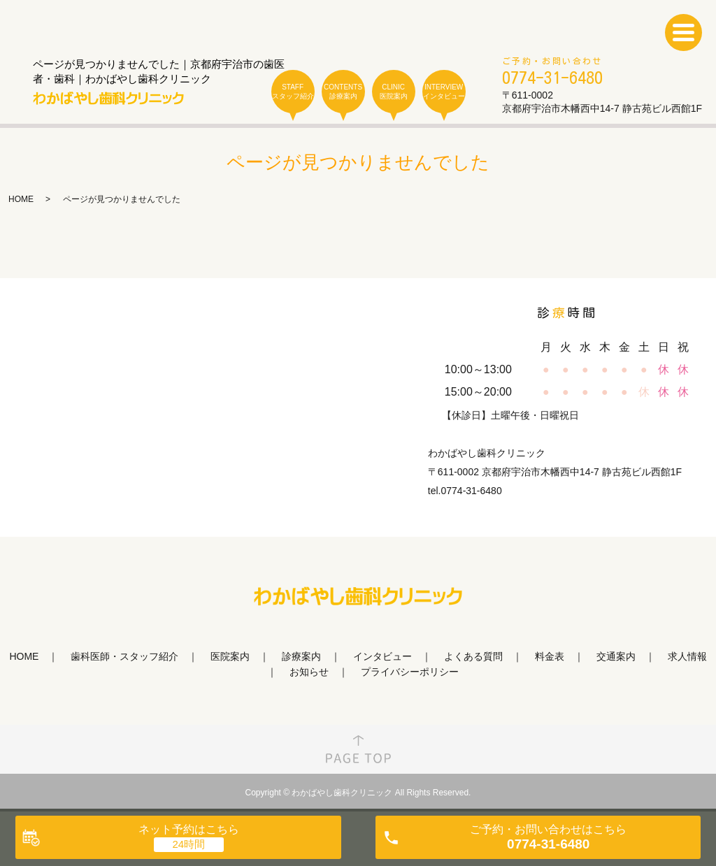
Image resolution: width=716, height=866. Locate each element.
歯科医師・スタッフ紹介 (124, 656)
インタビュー (382, 656)
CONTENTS (343, 92)
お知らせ (309, 671)
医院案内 (230, 656)
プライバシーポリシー (410, 671)
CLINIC (393, 92)
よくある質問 (473, 656)
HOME (21, 199)
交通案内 (616, 656)
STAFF (293, 92)
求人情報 (687, 656)
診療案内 (301, 656)
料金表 (549, 656)
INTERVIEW (444, 92)
